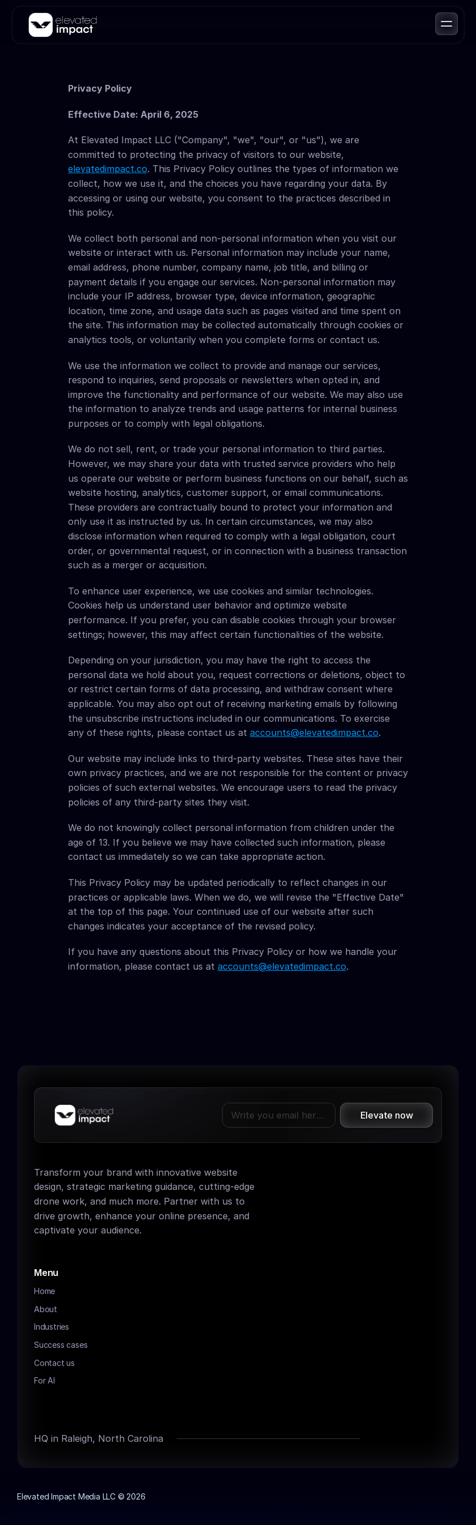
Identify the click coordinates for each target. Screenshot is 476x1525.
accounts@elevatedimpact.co (314, 732)
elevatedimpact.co (107, 168)
